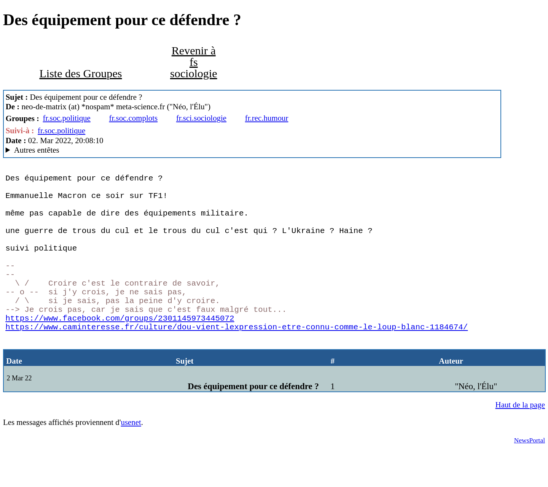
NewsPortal (529, 478)
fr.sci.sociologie (201, 118)
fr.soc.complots (133, 118)
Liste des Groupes (80, 73)
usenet (131, 460)
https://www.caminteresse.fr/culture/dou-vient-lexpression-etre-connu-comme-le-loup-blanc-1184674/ (236, 360)
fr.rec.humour (266, 118)
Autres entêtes (36, 150)
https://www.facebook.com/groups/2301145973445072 (119, 350)
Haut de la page (520, 442)
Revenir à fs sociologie (193, 62)
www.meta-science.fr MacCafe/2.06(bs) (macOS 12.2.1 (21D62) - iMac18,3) (252, 150)
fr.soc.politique (67, 118)
